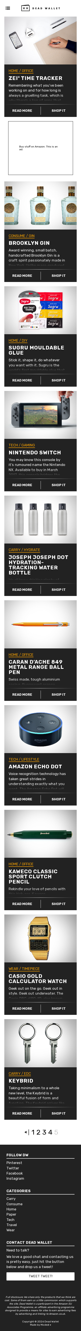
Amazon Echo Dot (35, 767)
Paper (11, 1214)
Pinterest (14, 1163)
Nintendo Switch (35, 453)
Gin (32, 236)
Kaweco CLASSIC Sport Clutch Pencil (33, 876)
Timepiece (31, 968)
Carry (15, 550)
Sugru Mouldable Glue (36, 350)
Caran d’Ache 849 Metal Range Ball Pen (36, 667)
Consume (17, 236)
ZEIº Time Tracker (35, 78)
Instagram (15, 1178)
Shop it (59, 111)
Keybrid (21, 1081)
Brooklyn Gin (29, 243)
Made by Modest (40, 1324)
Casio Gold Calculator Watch (38, 978)
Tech (13, 445)
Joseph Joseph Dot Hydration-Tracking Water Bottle (38, 565)
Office (27, 71)
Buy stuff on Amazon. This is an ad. (38, 148)
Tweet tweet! (40, 1276)
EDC (27, 1073)
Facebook (14, 1173)
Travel (11, 1225)
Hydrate (32, 550)
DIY (24, 340)
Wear (13, 968)
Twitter (12, 1168)
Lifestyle (30, 759)
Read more (22, 111)
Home (13, 71)
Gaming (28, 445)
